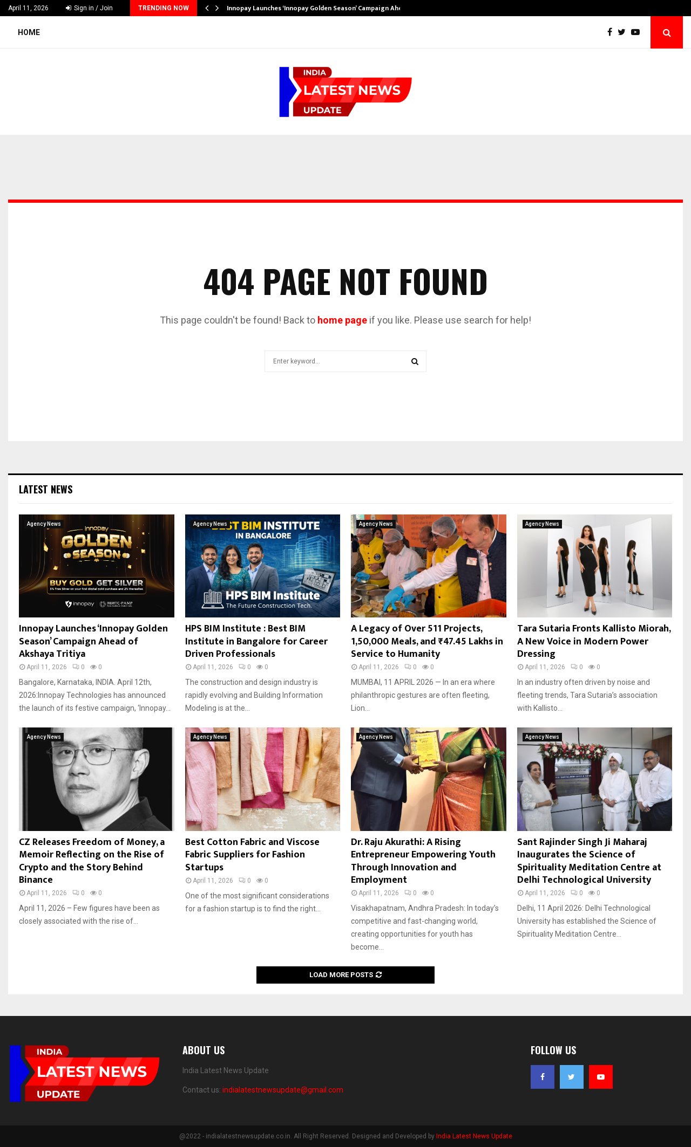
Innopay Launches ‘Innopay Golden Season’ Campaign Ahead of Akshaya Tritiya (93, 641)
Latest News (45, 489)
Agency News (44, 524)
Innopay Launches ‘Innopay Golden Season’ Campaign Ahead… (321, 8)
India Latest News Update (474, 1136)
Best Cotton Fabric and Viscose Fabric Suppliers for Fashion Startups (252, 855)
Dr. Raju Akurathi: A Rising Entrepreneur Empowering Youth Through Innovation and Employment (423, 861)
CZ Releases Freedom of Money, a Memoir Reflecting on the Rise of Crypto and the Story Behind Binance (92, 861)
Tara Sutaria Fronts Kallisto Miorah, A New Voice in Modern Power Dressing (593, 641)
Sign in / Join (89, 8)
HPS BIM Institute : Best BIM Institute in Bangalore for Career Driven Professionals (256, 641)
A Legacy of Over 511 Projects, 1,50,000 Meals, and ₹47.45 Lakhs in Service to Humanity (427, 641)
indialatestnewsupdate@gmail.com (282, 1090)
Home (29, 32)
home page (342, 320)
